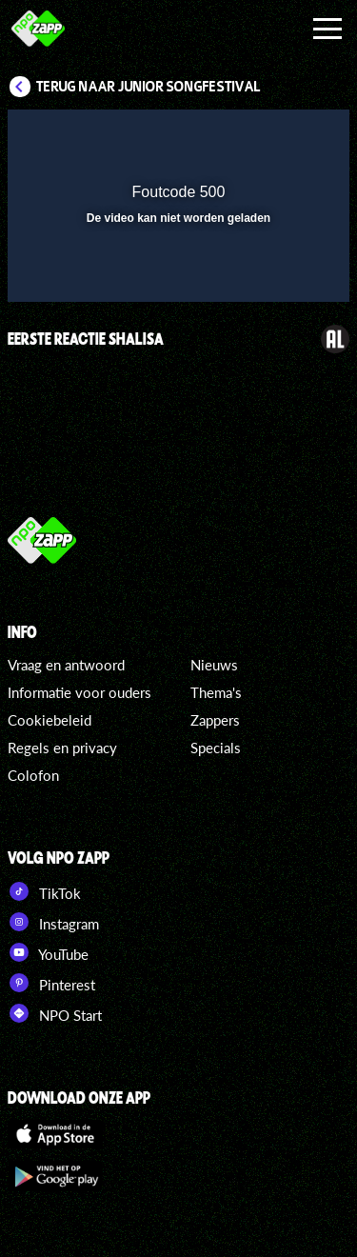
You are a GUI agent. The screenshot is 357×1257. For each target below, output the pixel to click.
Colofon (33, 775)
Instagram (53, 921)
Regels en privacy (62, 747)
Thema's (216, 692)
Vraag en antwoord (66, 664)
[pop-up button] (247, 136)
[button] (285, 136)
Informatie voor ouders (79, 692)
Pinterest (51, 982)
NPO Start (55, 1013)
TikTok (44, 891)
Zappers (215, 719)
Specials (215, 747)
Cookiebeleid (49, 719)
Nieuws (214, 664)
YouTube (48, 952)
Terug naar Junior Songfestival (148, 86)
